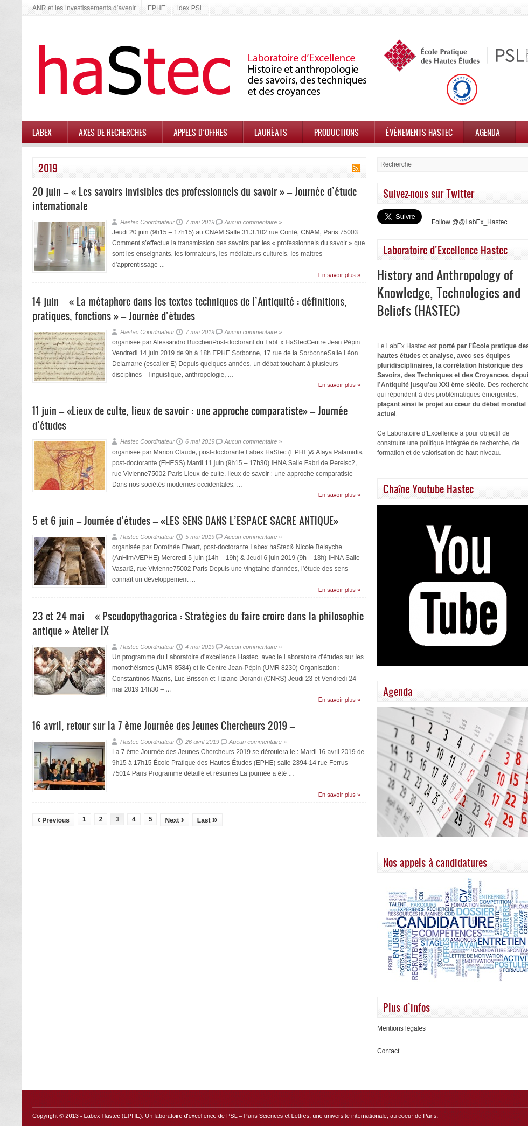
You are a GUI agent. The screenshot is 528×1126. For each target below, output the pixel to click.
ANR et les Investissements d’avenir (84, 8)
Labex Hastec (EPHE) (113, 1116)
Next (174, 819)
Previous (53, 819)
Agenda (487, 132)
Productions (336, 132)
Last (207, 819)
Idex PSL (190, 8)
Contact (388, 1051)
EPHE (156, 8)
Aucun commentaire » (253, 222)
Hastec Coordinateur (147, 222)
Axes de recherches (113, 132)
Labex (42, 132)
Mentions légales (401, 1028)
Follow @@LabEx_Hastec (469, 222)
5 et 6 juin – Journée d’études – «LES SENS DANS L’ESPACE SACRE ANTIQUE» (185, 520)
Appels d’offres (200, 132)
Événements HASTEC (419, 132)
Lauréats (270, 132)
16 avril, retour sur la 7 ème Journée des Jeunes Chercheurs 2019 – (163, 725)
